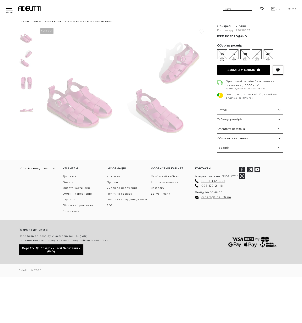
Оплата (68, 182)
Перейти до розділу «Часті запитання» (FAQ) (51, 250)
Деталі (222, 110)
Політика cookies (119, 193)
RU (55, 168)
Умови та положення (122, 188)
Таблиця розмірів (230, 119)
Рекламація (71, 211)
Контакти (113, 176)
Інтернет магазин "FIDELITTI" (216, 176)
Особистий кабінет (165, 176)
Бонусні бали (161, 193)
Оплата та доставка (231, 129)
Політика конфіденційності (127, 199)
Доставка (69, 176)
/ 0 (276, 8)
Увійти (292, 8)
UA (46, 168)
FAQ (110, 205)
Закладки (158, 188)
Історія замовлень (164, 182)
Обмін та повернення (232, 138)
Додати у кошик (243, 70)
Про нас (113, 182)
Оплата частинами (76, 188)
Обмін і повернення (78, 193)
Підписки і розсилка (78, 205)
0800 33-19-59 (213, 181)
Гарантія (223, 147)
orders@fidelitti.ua (216, 197)
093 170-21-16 (212, 186)
